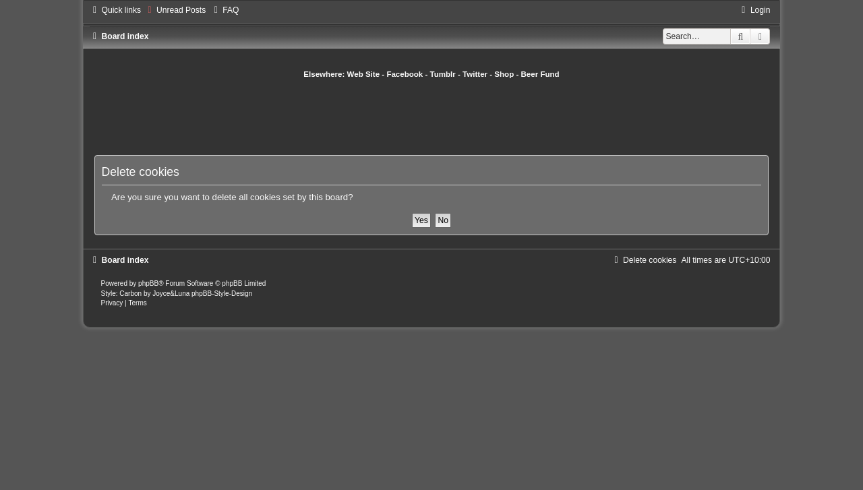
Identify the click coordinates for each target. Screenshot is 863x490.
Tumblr (443, 74)
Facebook (404, 74)
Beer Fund (540, 74)
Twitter (475, 74)
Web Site (363, 74)
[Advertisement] (431, 116)
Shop (504, 74)
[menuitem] (175, 10)
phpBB (148, 283)
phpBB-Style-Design (221, 293)
